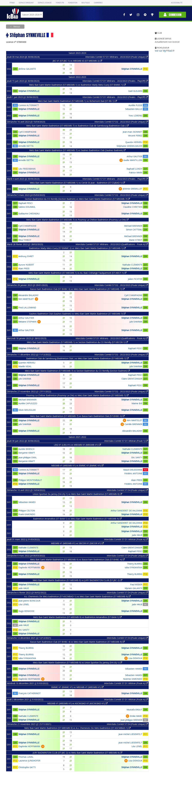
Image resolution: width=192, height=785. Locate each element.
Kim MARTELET (26, 299)
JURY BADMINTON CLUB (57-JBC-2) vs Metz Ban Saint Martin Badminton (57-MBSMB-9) (77, 752)
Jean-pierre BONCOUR (29, 600)
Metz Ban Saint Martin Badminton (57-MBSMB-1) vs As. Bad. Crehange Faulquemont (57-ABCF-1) (77, 272)
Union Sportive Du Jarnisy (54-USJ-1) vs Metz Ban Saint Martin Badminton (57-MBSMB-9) (77, 494)
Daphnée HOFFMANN (29, 567)
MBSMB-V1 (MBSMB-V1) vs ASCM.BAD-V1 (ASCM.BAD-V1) (77, 703)
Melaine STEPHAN (27, 321)
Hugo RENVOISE (26, 611)
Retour (16, 26)
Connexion (172, 14)
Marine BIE (137, 403)
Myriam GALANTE (133, 588)
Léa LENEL (23, 604)
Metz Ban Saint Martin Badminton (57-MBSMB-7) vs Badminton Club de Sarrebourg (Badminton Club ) (77, 125)
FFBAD (12, 3)
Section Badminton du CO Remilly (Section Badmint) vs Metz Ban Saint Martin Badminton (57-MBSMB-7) (77, 198)
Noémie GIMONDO (132, 678)
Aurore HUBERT (26, 264)
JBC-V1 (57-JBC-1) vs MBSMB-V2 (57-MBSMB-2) (77, 60)
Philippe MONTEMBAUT (30, 480)
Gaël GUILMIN (135, 91)
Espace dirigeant (26, 3)
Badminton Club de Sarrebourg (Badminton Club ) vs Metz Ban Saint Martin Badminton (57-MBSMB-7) (77, 358)
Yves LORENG (135, 115)
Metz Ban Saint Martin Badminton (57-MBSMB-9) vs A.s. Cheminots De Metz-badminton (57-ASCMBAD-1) (77, 728)
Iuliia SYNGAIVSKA (133, 567)
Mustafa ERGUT (134, 709)
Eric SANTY (136, 457)
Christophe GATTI (27, 767)
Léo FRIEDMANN (26, 168)
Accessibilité (176, 3)
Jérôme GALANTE (27, 68)
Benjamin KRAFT (26, 452)
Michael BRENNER (133, 225)
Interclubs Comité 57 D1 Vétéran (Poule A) (126, 539)
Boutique (85, 3)
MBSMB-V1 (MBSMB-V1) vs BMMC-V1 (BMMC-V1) (77, 465)
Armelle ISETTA (25, 145)
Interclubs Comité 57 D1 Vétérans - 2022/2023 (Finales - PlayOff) (115, 80)
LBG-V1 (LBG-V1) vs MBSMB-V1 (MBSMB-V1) (77, 444)
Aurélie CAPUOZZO (27, 403)
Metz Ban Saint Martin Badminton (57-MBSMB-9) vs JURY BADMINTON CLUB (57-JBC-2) (77, 580)
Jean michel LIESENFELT (130, 734)
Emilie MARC (136, 716)
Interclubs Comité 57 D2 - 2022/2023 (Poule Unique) (121, 121)
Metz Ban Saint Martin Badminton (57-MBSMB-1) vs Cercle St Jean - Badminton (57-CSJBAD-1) (77, 182)
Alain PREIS (23, 268)
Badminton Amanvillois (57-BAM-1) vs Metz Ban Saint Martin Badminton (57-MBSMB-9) (77, 518)
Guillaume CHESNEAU (29, 213)
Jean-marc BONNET (132, 131)
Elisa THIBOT (24, 239)
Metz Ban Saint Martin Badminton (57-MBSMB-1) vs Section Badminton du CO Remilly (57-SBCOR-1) (77, 342)
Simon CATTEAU (134, 229)
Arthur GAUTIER (134, 156)
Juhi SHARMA (135, 321)
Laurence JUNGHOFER (29, 760)
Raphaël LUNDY (134, 168)
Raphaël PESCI (25, 203)
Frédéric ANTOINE (133, 473)
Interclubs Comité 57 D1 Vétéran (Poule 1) (126, 440)
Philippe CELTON (26, 510)
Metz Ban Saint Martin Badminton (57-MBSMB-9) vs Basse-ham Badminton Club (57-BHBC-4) (77, 559)
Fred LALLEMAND (27, 307)
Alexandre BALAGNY (28, 295)
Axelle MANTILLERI (132, 160)
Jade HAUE (137, 535)
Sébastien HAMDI (27, 502)
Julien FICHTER (135, 279)
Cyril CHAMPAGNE (27, 131)
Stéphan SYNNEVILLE (131, 68)
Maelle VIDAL (25, 366)
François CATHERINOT (29, 693)
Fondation (72, 3)
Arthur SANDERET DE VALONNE (126, 510)
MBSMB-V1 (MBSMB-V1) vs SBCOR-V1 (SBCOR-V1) (77, 543)
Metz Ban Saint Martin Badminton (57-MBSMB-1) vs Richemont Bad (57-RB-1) (77, 101)
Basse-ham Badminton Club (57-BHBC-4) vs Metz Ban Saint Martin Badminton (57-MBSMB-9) (77, 641)
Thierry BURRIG (134, 563)
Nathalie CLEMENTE (132, 264)
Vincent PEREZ (135, 135)
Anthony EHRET (26, 256)
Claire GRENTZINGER (132, 378)
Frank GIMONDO (26, 514)
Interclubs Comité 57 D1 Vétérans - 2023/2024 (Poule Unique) (116, 56)
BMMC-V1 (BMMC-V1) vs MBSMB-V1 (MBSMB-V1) (77, 687)
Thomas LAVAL (25, 756)
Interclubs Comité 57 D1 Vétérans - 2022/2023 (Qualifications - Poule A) (112, 244)
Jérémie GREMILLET (132, 188)
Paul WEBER (136, 584)
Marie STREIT (135, 239)
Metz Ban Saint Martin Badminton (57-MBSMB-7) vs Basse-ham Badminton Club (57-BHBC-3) (77, 416)
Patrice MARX (135, 172)
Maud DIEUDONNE (132, 469)
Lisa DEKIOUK (135, 658)
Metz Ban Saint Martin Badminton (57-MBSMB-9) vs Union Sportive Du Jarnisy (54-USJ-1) (77, 662)
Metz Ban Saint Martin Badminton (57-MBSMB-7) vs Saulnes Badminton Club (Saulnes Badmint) (77, 150)
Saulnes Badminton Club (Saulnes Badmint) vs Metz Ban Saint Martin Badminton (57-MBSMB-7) (77, 313)
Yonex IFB (60, 3)
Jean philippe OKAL (27, 457)
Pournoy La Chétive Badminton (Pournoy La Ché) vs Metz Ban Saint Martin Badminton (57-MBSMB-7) (77, 395)
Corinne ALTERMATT (28, 105)
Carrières (98, 3)
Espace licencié (44, 3)
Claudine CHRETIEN (132, 206)
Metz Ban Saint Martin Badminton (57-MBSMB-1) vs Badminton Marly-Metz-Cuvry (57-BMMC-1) (77, 84)
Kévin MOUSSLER (27, 409)
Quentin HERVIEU (133, 142)
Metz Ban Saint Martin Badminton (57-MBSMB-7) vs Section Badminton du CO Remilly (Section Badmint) (77, 370)
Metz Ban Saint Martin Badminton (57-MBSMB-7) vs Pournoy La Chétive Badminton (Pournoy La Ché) (77, 219)
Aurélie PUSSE (135, 105)
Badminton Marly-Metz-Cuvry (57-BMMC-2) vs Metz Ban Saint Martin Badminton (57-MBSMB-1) (77, 248)
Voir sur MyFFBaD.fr (164, 50)
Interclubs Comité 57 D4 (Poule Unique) (127, 490)
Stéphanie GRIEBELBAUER (129, 145)
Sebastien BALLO (133, 109)
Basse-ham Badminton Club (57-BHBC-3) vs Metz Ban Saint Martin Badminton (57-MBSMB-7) (77, 289)
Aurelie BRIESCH (26, 449)
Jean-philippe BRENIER (131, 719)
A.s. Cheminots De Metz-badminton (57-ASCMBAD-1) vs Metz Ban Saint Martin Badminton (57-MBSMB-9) (77, 596)
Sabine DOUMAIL (26, 206)
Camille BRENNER (133, 424)
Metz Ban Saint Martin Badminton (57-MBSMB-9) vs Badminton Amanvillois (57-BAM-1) (77, 617)
